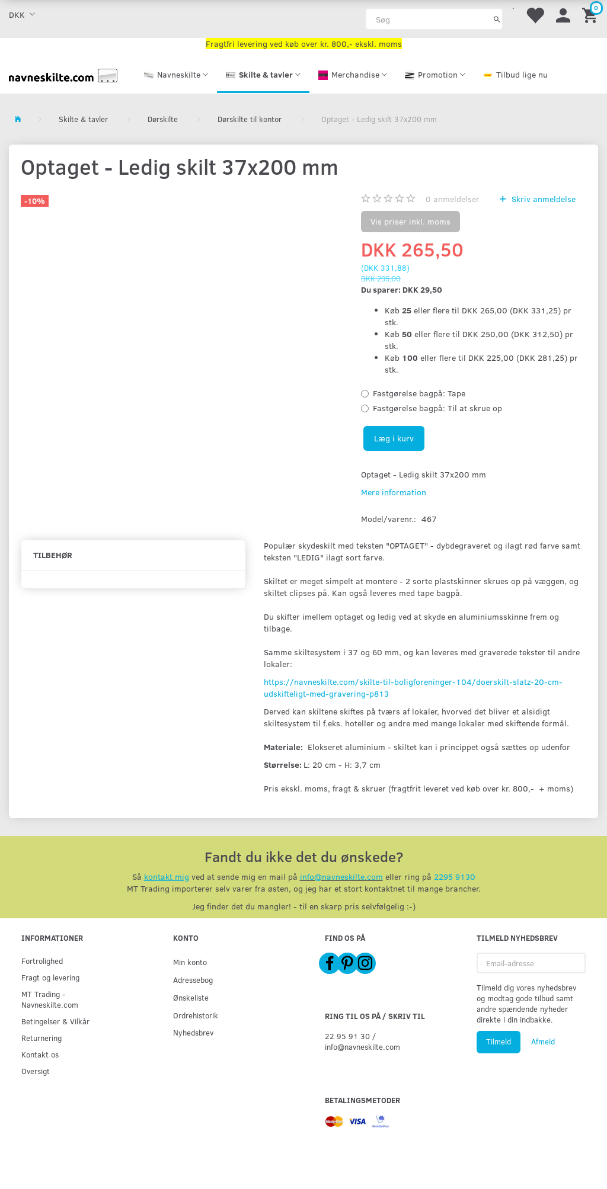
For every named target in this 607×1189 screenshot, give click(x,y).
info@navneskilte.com (341, 876)
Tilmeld (498, 1041)
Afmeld (543, 1041)
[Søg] (497, 19)
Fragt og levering (50, 977)
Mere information (393, 492)
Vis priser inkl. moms (410, 221)
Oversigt (35, 1071)
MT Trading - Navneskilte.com (49, 999)
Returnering (41, 1038)
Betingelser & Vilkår (55, 1021)
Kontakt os (40, 1054)
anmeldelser (453, 198)
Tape (419, 393)
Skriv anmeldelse (542, 198)
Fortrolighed (42, 961)
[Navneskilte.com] (63, 74)
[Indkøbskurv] (591, 14)
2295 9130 (454, 876)
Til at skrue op (437, 408)
